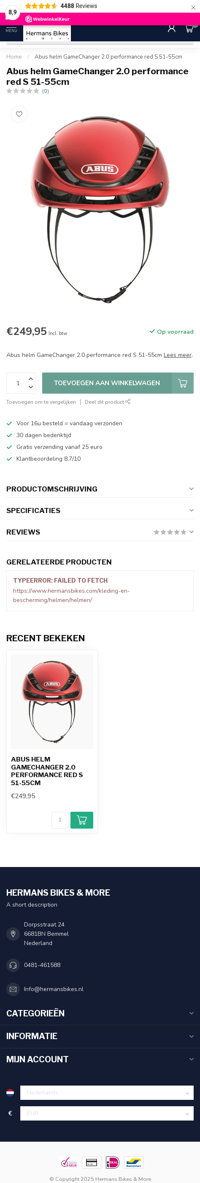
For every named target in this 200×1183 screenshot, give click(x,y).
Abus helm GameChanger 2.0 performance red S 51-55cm (108, 57)
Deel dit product (108, 401)
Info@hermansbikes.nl (54, 989)
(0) (45, 91)
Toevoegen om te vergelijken (41, 401)
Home (14, 57)
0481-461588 (42, 965)
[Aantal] (59, 820)
